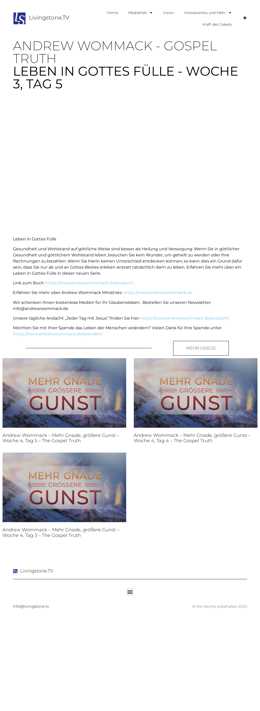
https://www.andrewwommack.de (157, 292)
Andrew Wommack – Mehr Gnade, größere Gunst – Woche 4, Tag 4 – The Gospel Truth (192, 438)
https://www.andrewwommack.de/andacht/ (185, 318)
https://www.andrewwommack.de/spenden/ (58, 334)
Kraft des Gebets (217, 24)
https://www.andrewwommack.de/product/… (90, 282)
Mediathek (140, 12)
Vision (168, 12)
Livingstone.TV (49, 17)
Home (112, 12)
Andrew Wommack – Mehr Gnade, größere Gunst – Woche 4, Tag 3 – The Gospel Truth (61, 532)
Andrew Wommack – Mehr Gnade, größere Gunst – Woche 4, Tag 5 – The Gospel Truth (61, 438)
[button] (130, 592)
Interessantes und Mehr (208, 12)
